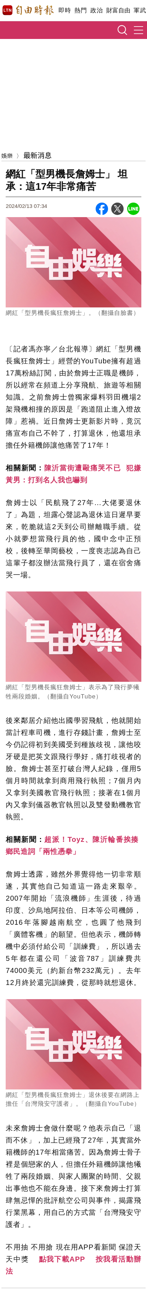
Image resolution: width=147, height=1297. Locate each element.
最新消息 (37, 155)
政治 (96, 10)
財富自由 (118, 10)
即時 (64, 10)
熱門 (80, 10)
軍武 (140, 10)
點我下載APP (62, 1259)
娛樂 (7, 155)
